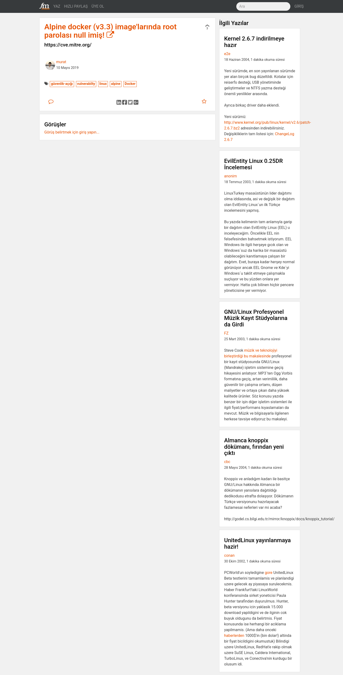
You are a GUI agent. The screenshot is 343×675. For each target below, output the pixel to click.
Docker (130, 84)
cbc (227, 461)
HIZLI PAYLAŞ (76, 6)
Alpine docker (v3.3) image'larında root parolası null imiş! (110, 31)
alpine (115, 84)
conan (229, 555)
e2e (227, 54)
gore (268, 572)
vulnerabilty (86, 84)
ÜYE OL (97, 6)
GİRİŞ (299, 6)
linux (103, 84)
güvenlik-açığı (62, 84)
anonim (230, 176)
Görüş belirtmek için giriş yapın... (71, 132)
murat (61, 62)
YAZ (56, 6)
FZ (226, 333)
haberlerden (234, 635)
